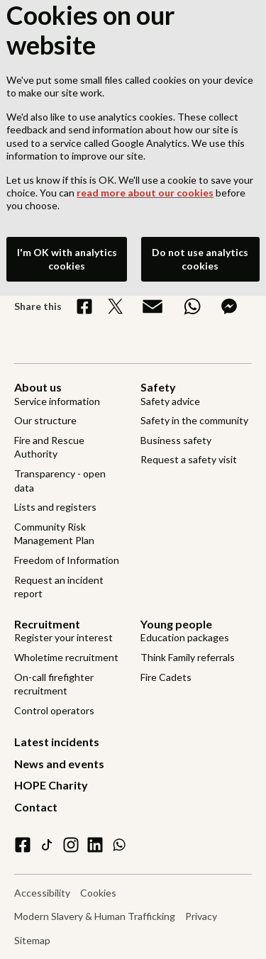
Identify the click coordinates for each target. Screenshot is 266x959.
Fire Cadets (166, 677)
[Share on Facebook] (84, 306)
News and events (59, 763)
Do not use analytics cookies (200, 254)
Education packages (184, 637)
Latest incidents (56, 741)
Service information (57, 401)
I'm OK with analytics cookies (67, 254)
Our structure (45, 420)
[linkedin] (95, 844)
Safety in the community (194, 420)
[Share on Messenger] (229, 306)
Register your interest (63, 637)
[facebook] (22, 844)
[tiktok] (46, 844)
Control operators (54, 710)
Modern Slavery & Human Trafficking (94, 916)
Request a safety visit (188, 459)
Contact (35, 807)
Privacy (201, 916)
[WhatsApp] (119, 844)
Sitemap (32, 940)
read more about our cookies (145, 188)
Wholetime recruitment (66, 657)
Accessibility (42, 893)
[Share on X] (115, 306)
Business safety (175, 440)
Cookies (98, 893)
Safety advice (170, 401)
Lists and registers (55, 507)
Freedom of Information (66, 560)
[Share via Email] (152, 306)
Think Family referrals (187, 657)
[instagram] (70, 844)
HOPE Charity (51, 785)
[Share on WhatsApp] (192, 306)
